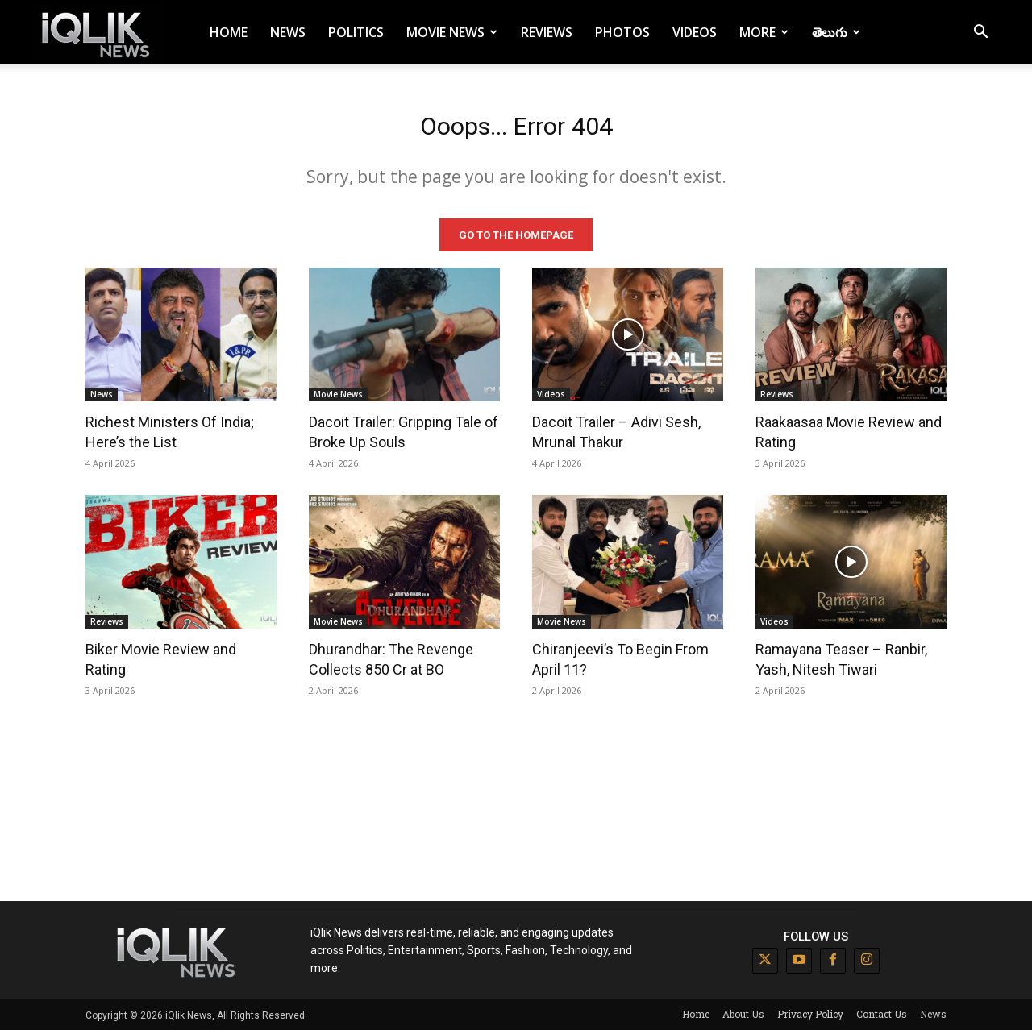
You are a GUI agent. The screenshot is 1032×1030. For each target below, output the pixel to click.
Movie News (451, 32)
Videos (694, 32)
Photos (622, 32)
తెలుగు (836, 32)
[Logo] (98, 32)
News (288, 32)
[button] (980, 33)
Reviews (546, 32)
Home (229, 32)
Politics (356, 32)
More (764, 32)
